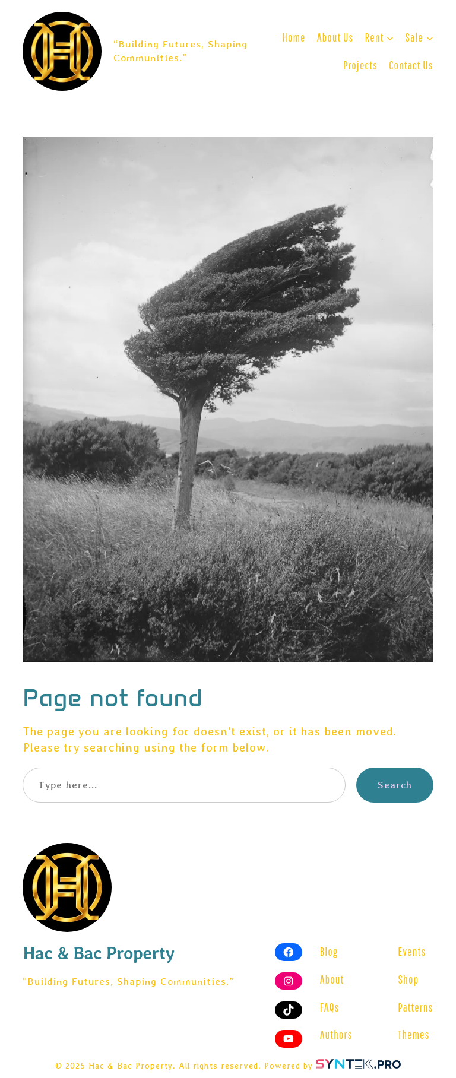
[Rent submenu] (390, 37)
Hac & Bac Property (99, 953)
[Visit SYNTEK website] (358, 1064)
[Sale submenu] (429, 37)
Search (395, 785)
